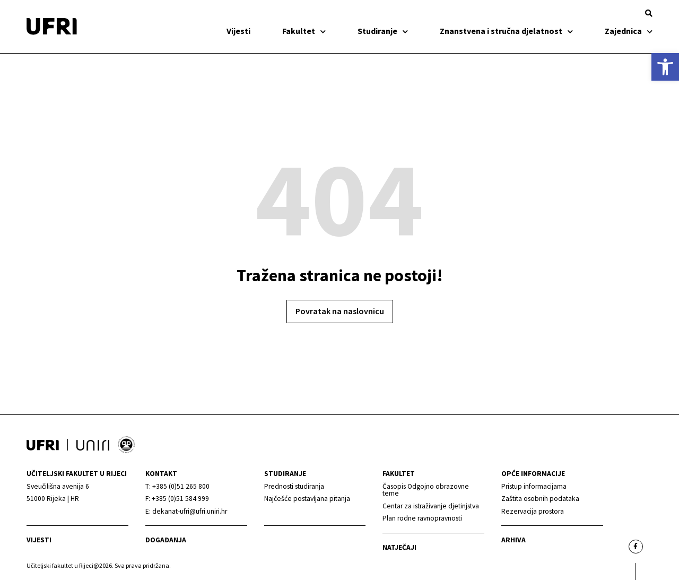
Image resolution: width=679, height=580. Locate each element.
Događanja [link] (165, 539)
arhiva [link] (513, 539)
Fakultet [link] (304, 30)
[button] (648, 13)
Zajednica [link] (628, 30)
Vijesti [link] (238, 30)
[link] (665, 67)
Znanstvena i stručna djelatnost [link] (506, 30)
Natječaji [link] (399, 547)
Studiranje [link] (383, 30)
